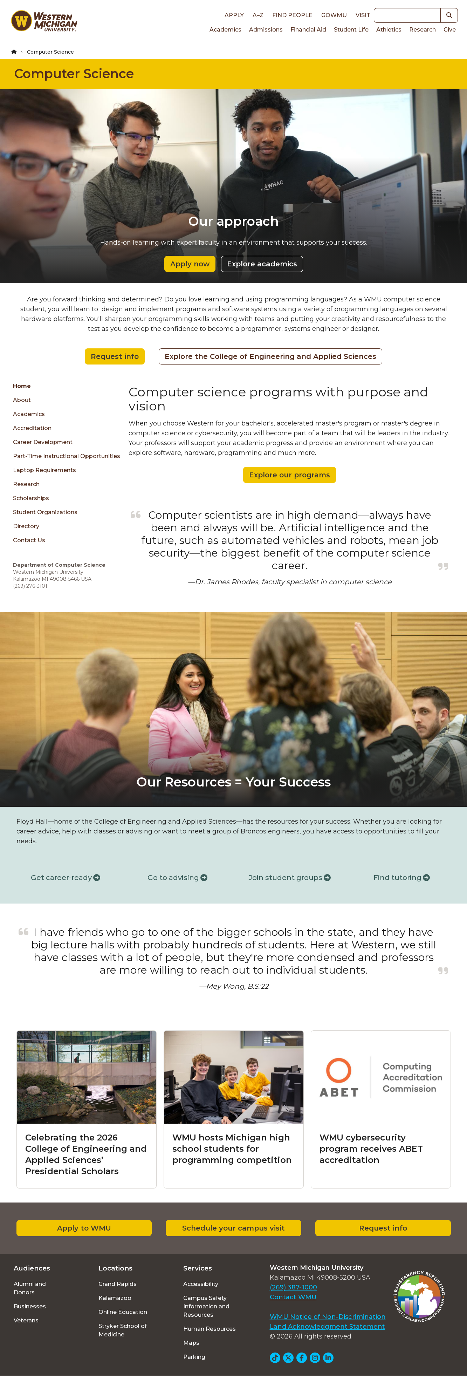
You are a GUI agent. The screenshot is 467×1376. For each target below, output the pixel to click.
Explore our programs (289, 475)
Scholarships (31, 498)
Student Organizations (45, 512)
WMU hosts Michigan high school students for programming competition (232, 1148)
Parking (194, 1357)
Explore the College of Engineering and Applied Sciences (270, 356)
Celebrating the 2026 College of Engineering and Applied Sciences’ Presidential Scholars (86, 1154)
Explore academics (262, 264)
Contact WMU (293, 1297)
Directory (26, 526)
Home (22, 386)
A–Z (258, 15)
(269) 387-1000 (293, 1287)
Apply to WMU (84, 1228)
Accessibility (200, 1284)
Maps (191, 1343)
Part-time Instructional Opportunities (66, 456)
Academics (225, 29)
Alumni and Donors (30, 1288)
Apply (234, 15)
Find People (292, 15)
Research (422, 29)
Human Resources (209, 1329)
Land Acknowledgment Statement (327, 1326)
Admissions (266, 29)
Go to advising (177, 877)
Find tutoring (401, 877)
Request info (115, 356)
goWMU (334, 15)
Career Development (43, 442)
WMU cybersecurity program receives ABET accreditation (371, 1148)
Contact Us (29, 540)
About (22, 400)
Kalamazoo (114, 1298)
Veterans (26, 1320)
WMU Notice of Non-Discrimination (328, 1317)
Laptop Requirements (44, 470)
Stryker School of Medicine (122, 1330)
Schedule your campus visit (233, 1228)
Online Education (122, 1312)
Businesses (30, 1306)
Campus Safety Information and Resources (206, 1306)
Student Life (351, 29)
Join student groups (290, 877)
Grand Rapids (117, 1284)
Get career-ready (65, 877)
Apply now (190, 264)
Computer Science (74, 73)
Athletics (388, 29)
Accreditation (32, 428)
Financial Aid (308, 29)
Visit (363, 15)
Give (450, 29)
